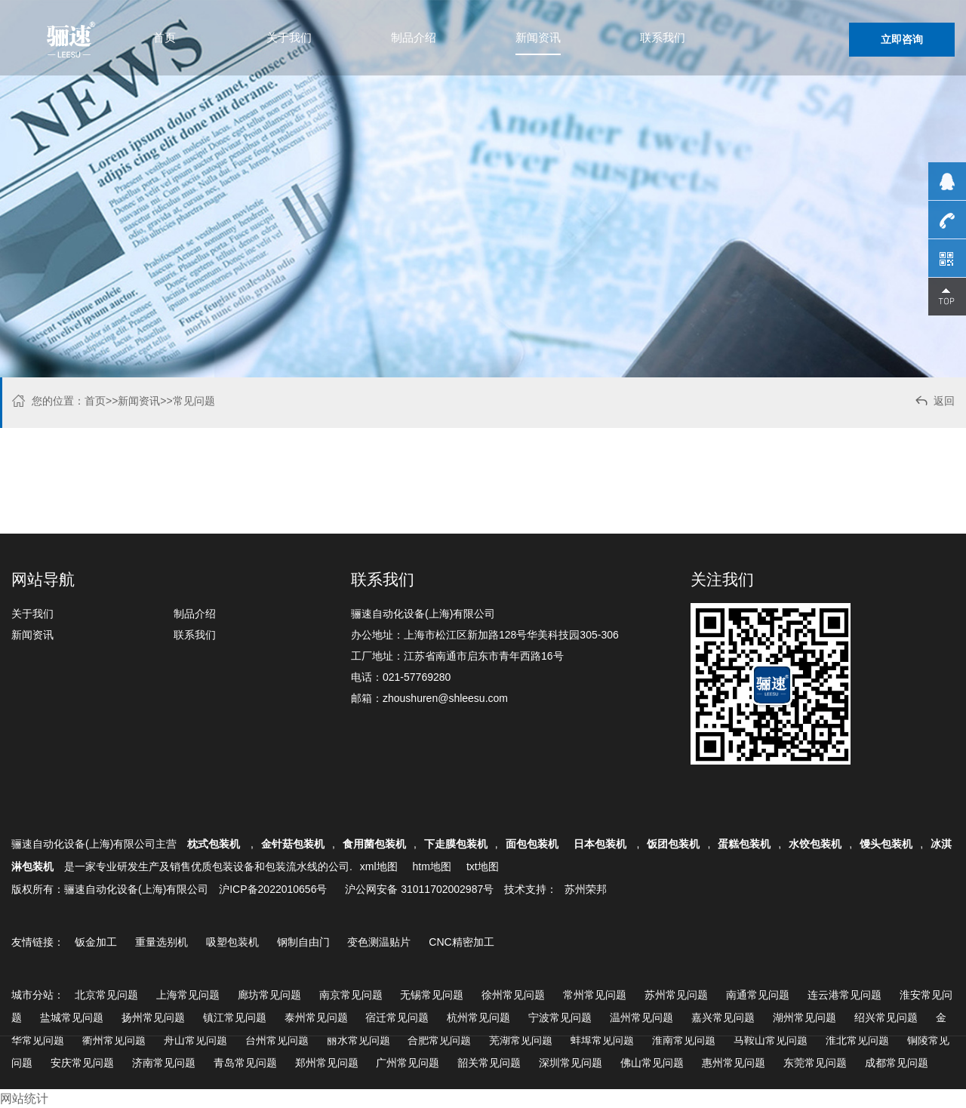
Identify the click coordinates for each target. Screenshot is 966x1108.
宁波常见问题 (560, 1017)
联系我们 (662, 37)
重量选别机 (161, 942)
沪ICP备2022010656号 (273, 889)
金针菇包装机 (293, 844)
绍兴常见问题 (886, 1017)
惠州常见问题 (733, 1063)
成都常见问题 (896, 1063)
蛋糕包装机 (744, 844)
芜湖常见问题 (520, 1040)
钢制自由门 (303, 942)
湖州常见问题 (804, 1017)
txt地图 (482, 866)
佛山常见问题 (652, 1063)
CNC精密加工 (461, 942)
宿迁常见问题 (397, 1017)
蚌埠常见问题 (602, 1040)
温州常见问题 (641, 1017)
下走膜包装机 (456, 844)
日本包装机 (601, 844)
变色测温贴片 (379, 942)
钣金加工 (96, 942)
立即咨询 (902, 39)
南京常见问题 (351, 995)
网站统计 (24, 1098)
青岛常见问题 (245, 1063)
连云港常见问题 (844, 995)
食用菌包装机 (374, 844)
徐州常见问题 (513, 995)
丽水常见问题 (358, 1040)
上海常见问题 (188, 995)
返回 (934, 402)
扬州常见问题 (153, 1017)
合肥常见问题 (439, 1040)
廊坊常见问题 (269, 995)
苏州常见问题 (676, 995)
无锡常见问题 (431, 995)
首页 (164, 37)
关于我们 (289, 37)
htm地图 (432, 866)
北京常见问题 (106, 995)
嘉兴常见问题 (723, 1017)
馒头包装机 (886, 844)
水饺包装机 (815, 844)
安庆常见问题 (82, 1063)
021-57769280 (417, 677)
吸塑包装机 (232, 942)
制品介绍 (413, 37)
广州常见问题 (407, 1063)
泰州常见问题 (316, 1017)
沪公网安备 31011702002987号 (419, 889)
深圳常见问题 (570, 1063)
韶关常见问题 (489, 1063)
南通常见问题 (757, 995)
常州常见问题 (594, 995)
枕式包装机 (215, 844)
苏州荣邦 (586, 889)
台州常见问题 (277, 1040)
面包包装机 (532, 844)
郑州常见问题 (326, 1063)
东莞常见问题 (815, 1063)
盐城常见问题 (71, 1017)
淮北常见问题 (857, 1040)
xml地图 (379, 866)
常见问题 (194, 401)
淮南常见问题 (683, 1040)
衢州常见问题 (114, 1040)
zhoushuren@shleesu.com (445, 698)
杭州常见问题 (478, 1017)
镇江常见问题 (234, 1017)
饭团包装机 (673, 844)
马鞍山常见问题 (771, 1040)
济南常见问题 (163, 1063)
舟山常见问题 (195, 1040)
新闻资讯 (538, 37)
